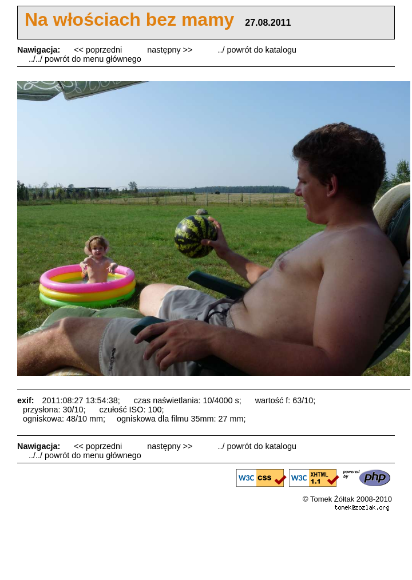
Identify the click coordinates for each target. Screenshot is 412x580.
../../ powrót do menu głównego (85, 58)
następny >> (171, 49)
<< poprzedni (99, 49)
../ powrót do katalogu (256, 49)
